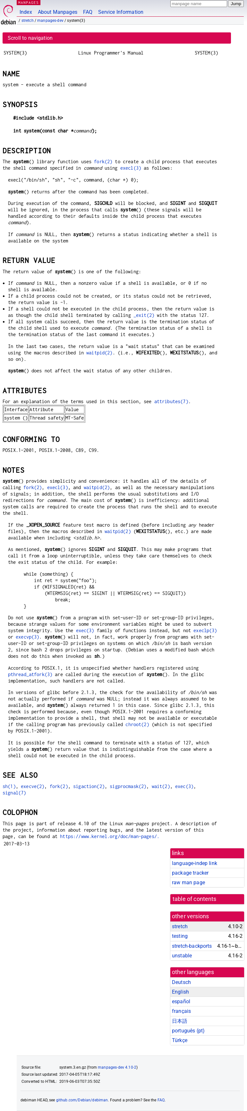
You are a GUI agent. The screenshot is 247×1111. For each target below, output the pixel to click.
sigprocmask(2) (128, 786)
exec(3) (85, 630)
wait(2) (161, 786)
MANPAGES (28, 2)
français (181, 1011)
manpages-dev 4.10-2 (117, 1067)
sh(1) (9, 786)
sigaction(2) (89, 786)
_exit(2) (143, 315)
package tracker (190, 873)
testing (180, 936)
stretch (27, 20)
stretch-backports (192, 946)
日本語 (179, 1021)
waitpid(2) (99, 352)
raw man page (188, 882)
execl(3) (130, 168)
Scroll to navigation (30, 38)
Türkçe (179, 1040)
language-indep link (194, 863)
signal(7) (14, 792)
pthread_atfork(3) (30, 674)
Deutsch (181, 982)
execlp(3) (205, 630)
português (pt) (188, 1031)
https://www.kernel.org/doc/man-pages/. (109, 836)
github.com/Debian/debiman (82, 1100)
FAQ (87, 12)
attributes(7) (171, 401)
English (180, 992)
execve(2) (32, 786)
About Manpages (57, 12)
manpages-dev (50, 20)
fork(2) (103, 161)
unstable (182, 956)
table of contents (195, 899)
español (181, 1001)
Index (26, 12)
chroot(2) (137, 724)
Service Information (120, 12)
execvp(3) (27, 637)
